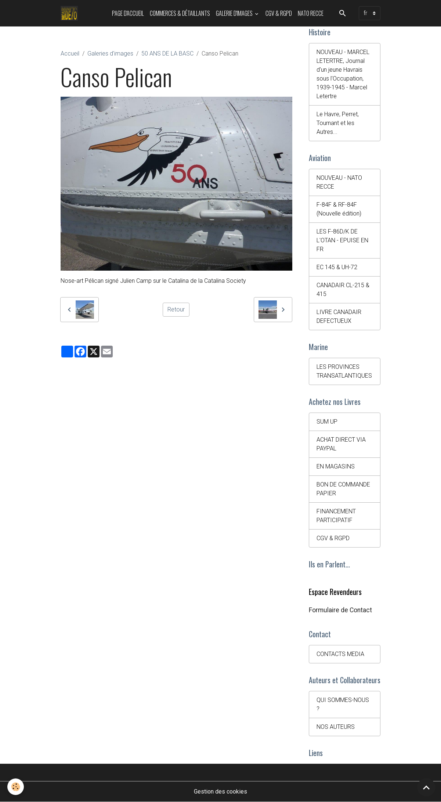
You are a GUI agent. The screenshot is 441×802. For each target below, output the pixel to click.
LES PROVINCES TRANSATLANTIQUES (344, 371)
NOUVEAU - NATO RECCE (339, 182)
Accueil (70, 53)
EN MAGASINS (336, 466)
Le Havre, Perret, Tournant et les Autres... (338, 123)
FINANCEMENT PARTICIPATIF (336, 516)
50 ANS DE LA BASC (167, 53)
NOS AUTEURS (336, 726)
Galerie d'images (235, 13)
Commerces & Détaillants (180, 13)
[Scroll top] (426, 787)
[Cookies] (15, 786)
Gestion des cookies (220, 791)
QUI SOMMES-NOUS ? (343, 704)
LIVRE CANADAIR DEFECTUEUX (339, 316)
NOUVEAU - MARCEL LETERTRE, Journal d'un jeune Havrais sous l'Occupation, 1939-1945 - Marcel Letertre (343, 74)
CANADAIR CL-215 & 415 (343, 289)
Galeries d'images (110, 53)
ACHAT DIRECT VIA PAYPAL (341, 444)
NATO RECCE (310, 13)
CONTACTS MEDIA (340, 653)
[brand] (71, 13)
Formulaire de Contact (340, 610)
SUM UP (327, 421)
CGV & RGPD (278, 13)
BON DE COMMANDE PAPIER (343, 489)
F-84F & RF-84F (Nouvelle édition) (339, 209)
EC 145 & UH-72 (337, 267)
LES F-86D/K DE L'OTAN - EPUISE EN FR (342, 240)
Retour (176, 309)
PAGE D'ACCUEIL (128, 13)
